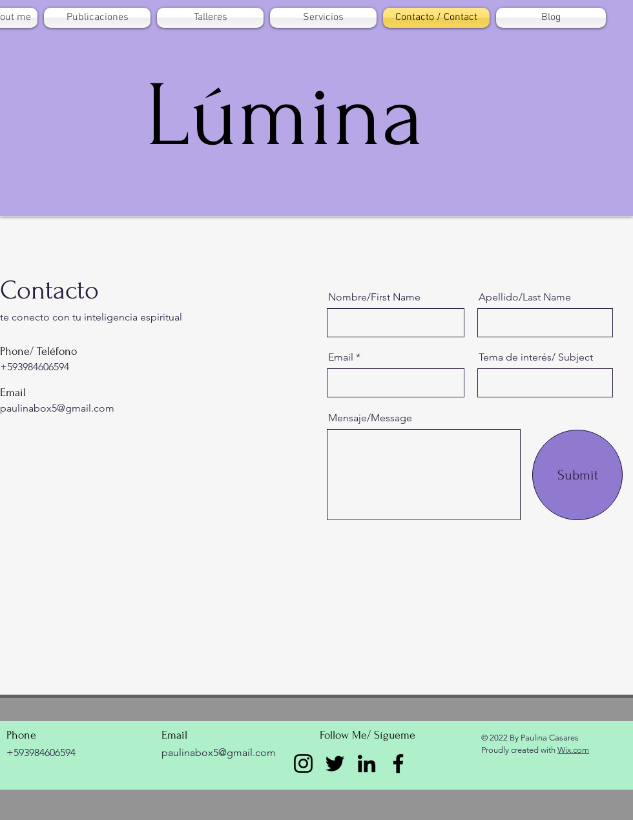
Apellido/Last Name (525, 297)
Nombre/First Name (374, 297)
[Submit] (577, 475)
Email (340, 357)
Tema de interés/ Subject (536, 357)
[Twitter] (335, 763)
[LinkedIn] (366, 763)
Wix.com (573, 750)
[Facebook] (398, 763)
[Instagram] (303, 763)
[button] (97, 18)
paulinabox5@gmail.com (57, 408)
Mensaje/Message (370, 418)
